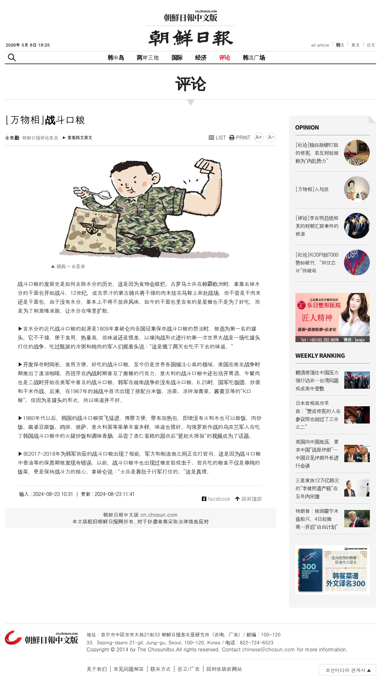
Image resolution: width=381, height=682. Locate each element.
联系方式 (160, 668)
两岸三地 (148, 57)
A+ (258, 137)
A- (271, 137)
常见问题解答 (128, 668)
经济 (200, 57)
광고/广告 (188, 668)
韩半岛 (116, 57)
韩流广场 (254, 57)
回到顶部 (248, 499)
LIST (217, 137)
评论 (224, 57)
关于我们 (97, 668)
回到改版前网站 (224, 668)
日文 (371, 45)
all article (320, 45)
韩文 (340, 45)
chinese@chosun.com (268, 649)
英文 (355, 45)
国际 (176, 57)
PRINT (240, 137)
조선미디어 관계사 (345, 670)
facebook (216, 499)
